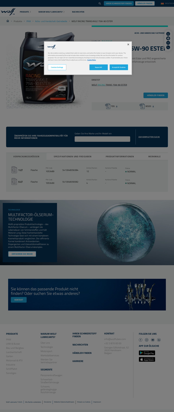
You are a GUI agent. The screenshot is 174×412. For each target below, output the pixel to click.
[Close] (128, 44)
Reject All (98, 67)
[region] (88, 58)
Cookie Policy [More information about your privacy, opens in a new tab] (91, 60)
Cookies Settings (57, 67)
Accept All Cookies (118, 67)
